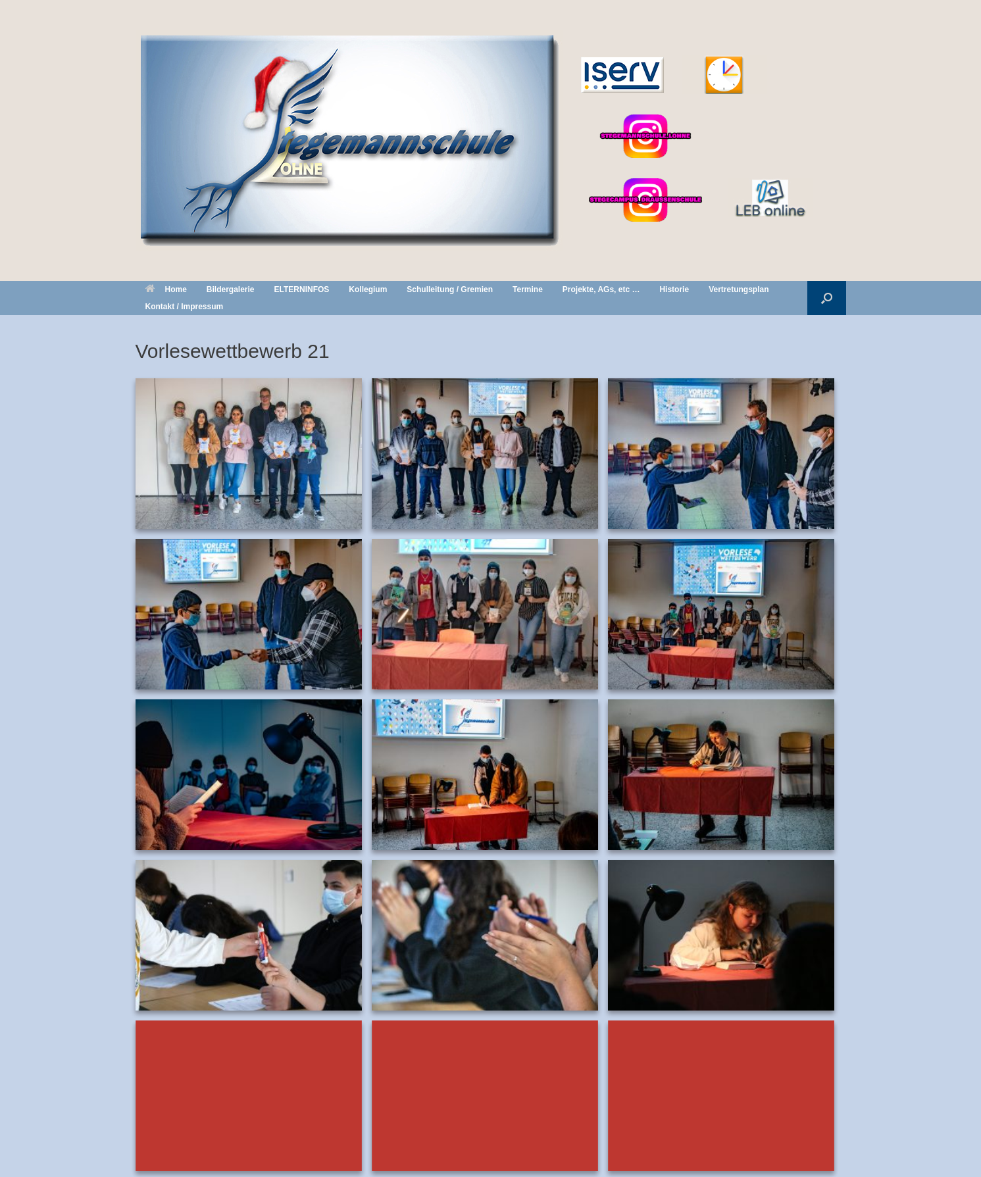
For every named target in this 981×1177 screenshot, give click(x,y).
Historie (674, 289)
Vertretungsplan (738, 289)
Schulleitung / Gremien (450, 289)
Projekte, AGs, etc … (601, 289)
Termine (528, 289)
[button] (826, 298)
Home (166, 289)
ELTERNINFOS (302, 289)
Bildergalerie (231, 289)
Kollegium (368, 289)
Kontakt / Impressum (184, 306)
